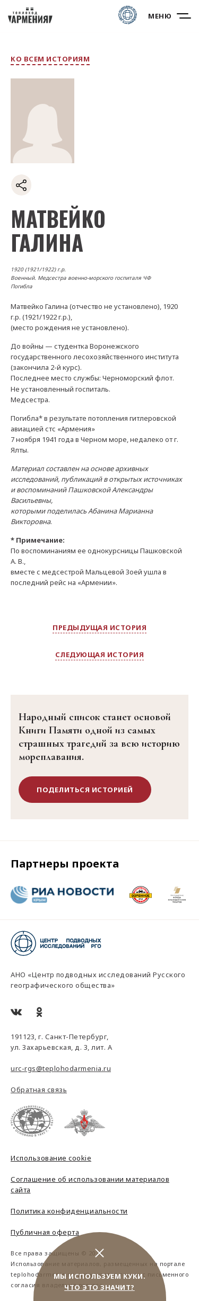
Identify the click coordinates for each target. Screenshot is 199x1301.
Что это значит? (99, 1287)
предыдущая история (99, 627)
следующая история (99, 654)
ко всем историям (50, 59)
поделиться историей (85, 789)
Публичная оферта (45, 1232)
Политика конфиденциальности (69, 1211)
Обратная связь (39, 1089)
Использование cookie (51, 1158)
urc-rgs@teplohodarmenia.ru (61, 1068)
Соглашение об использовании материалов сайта (90, 1184)
